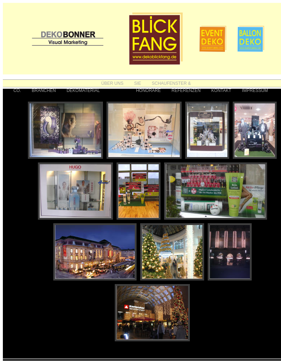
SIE (137, 83)
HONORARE (148, 90)
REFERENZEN (186, 90)
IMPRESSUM (255, 90)
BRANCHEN (44, 90)
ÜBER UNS (112, 83)
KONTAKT (221, 90)
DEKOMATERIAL (83, 90)
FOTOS (117, 90)
